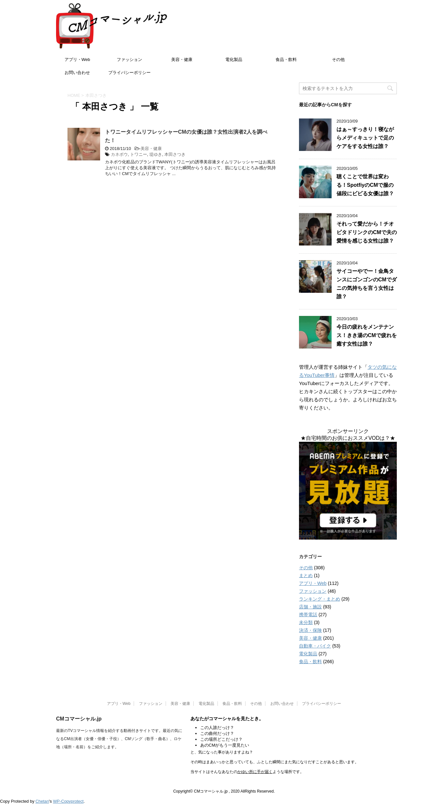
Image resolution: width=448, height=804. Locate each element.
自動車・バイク (315, 645)
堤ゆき (155, 154)
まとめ (306, 575)
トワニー (138, 154)
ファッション (129, 59)
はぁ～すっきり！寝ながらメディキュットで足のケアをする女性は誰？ (365, 138)
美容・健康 (181, 59)
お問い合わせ (77, 72)
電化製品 (233, 59)
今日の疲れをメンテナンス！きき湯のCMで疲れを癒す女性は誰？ (366, 335)
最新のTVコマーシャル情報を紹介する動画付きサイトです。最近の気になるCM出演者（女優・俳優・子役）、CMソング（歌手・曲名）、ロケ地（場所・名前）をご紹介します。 (119, 738)
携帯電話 (308, 614)
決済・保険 (310, 630)
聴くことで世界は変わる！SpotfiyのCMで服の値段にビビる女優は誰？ (365, 185)
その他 (338, 59)
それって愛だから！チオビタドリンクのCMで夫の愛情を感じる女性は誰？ (366, 232)
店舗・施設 (310, 606)
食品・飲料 (286, 59)
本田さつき (175, 154)
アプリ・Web (77, 59)
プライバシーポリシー (129, 72)
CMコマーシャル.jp (79, 719)
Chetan (42, 801)
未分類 (306, 622)
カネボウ (119, 154)
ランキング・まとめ (319, 599)
